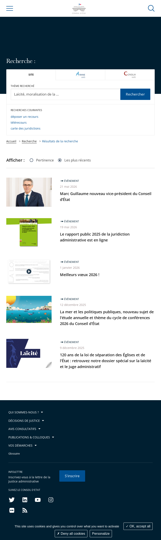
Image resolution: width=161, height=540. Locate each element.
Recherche (29, 141)
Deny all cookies (71, 533)
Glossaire (14, 453)
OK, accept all (138, 526)
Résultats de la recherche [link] (60, 141)
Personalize (101, 533)
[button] (151, 8)
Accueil (11, 141)
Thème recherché (22, 86)
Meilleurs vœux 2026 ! (79, 274)
